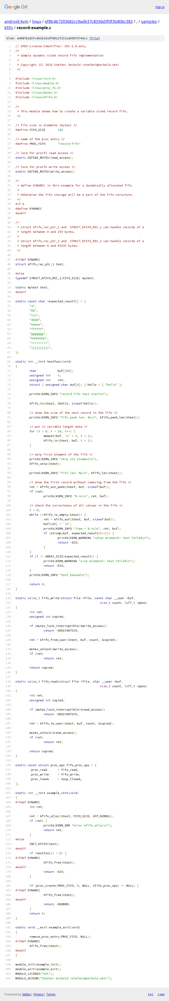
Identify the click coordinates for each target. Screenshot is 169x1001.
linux (36, 21)
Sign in (160, 7)
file (94, 38)
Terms (50, 994)
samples (149, 21)
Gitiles (26, 994)
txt (150, 994)
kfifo (8, 27)
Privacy (38, 994)
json (161, 994)
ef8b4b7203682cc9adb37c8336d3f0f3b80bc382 (89, 21)
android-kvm (16, 21)
